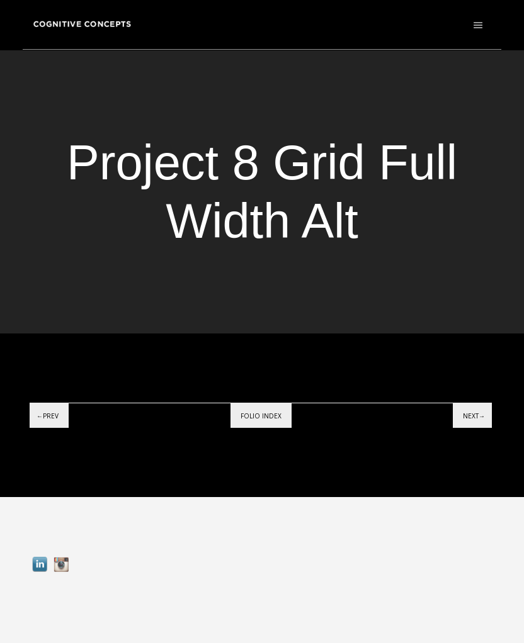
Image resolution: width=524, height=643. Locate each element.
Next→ (474, 415)
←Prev (48, 415)
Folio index (261, 415)
